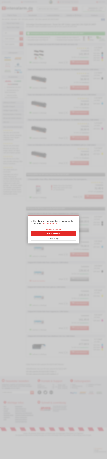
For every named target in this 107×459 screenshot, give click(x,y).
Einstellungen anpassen (53, 229)
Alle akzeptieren (53, 233)
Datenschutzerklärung (49, 223)
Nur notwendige (53, 238)
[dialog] (53, 229)
